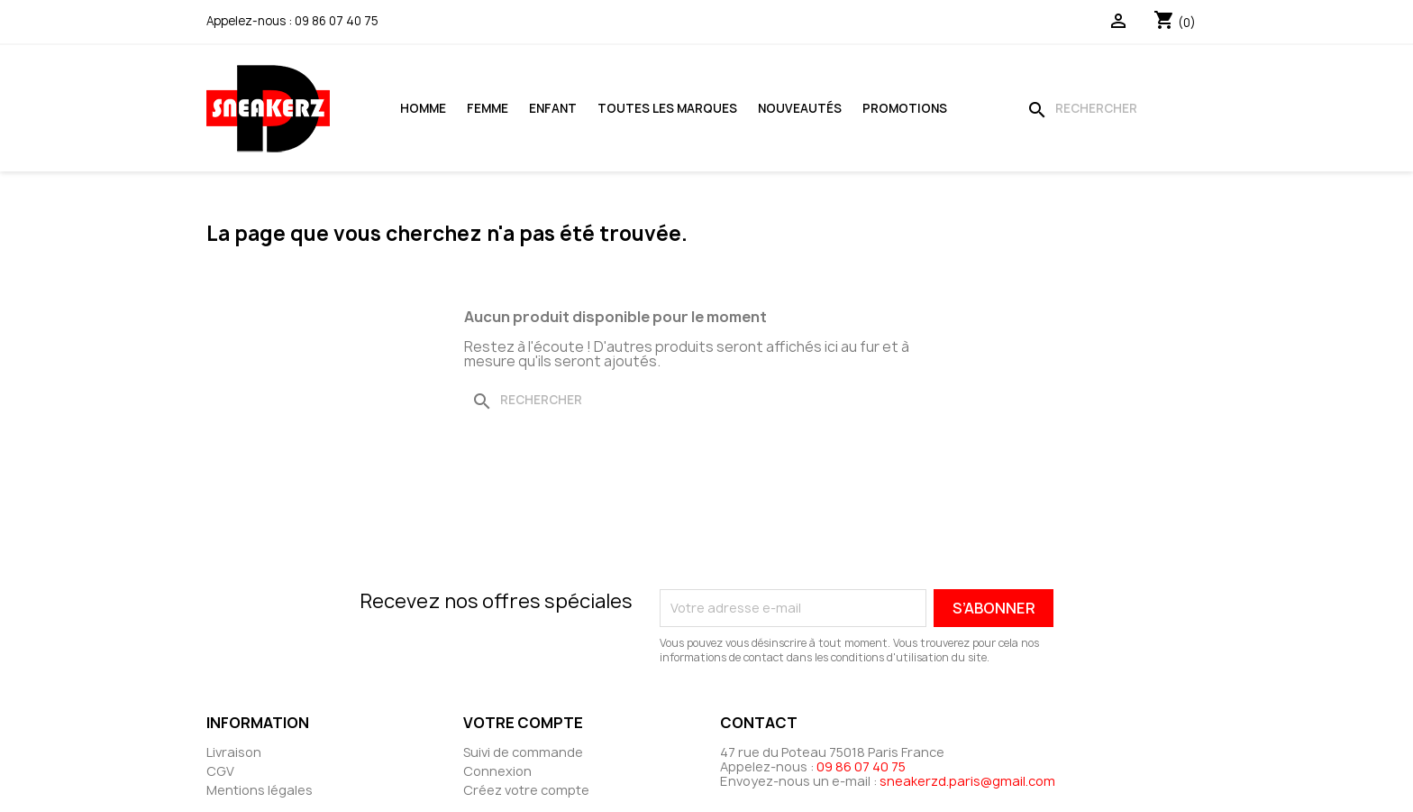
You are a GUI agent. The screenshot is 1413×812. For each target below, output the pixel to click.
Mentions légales (259, 789)
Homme (423, 108)
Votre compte (523, 723)
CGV (220, 771)
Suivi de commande (523, 752)
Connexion (497, 771)
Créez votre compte (526, 789)
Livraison (233, 752)
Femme (487, 108)
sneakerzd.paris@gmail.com (967, 780)
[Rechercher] (1113, 108)
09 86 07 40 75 (336, 21)
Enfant (553, 108)
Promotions (904, 108)
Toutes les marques (667, 108)
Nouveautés (800, 108)
